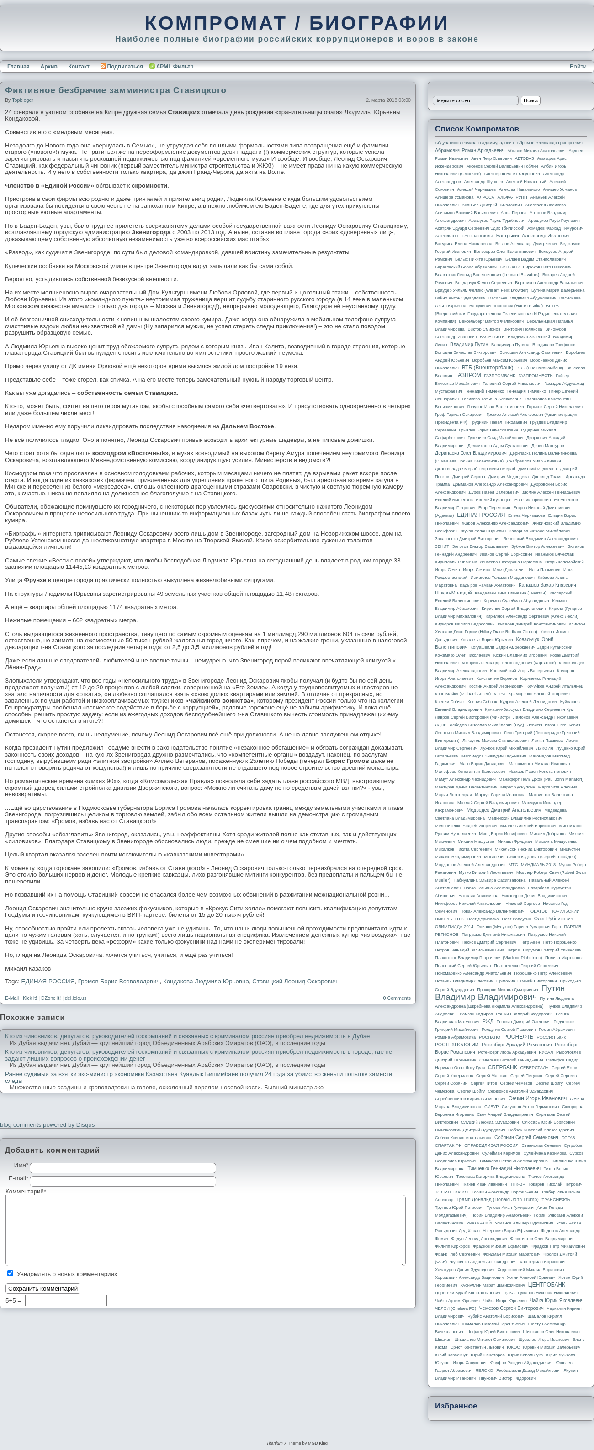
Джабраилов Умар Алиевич (534, 461)
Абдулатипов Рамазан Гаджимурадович (474, 143)
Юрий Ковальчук (451, 1355)
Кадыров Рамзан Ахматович (488, 585)
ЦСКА (508, 1293)
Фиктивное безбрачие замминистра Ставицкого (116, 90)
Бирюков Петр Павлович (547, 267)
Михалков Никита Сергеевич (463, 849)
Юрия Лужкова (560, 1355)
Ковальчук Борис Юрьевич (487, 639)
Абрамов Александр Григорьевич (550, 143)
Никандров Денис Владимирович (534, 895)
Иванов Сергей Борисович (506, 554)
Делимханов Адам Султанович (497, 445)
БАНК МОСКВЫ (477, 236)
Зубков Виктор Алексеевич (538, 546)
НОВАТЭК (537, 911)
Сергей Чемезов (516, 1083)
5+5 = (14, 1300)
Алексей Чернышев (476, 189)
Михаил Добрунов (548, 833)
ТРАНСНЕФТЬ (556, 1200)
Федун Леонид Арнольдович (479, 1238)
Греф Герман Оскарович (459, 414)
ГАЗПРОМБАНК (499, 375)
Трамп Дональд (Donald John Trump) (497, 1199)
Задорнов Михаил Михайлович (539, 531)
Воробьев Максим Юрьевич (499, 360)
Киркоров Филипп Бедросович (465, 624)
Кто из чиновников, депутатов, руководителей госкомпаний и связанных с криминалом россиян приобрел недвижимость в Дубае (187, 1036)
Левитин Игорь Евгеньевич (553, 725)
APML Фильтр (175, 66)
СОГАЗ (568, 1137)
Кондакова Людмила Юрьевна (206, 981)
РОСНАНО (489, 1037)
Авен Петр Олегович (491, 158)
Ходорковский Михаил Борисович (531, 1269)
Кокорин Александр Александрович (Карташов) (509, 663)
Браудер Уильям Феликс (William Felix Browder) (481, 290)
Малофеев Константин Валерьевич (470, 771)
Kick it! (30, 998)
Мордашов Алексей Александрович (470, 864)
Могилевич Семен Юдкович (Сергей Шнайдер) (530, 857)
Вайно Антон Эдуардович (460, 298)
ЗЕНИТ (442, 546)
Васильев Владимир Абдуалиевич (522, 298)
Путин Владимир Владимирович (500, 992)
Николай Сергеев (522, 903)
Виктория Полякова (523, 329)
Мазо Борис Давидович (483, 764)
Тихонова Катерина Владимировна (490, 1176)
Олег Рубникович (553, 918)
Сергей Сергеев (561, 1075)
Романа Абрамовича (455, 1037)
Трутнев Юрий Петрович (459, 1207)
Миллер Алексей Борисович (528, 826)
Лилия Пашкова (547, 740)
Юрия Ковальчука (525, 1355)
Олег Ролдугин (516, 919)
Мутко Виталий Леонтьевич (486, 872)
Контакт (78, 66)
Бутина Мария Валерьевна (558, 290)
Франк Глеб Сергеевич (457, 1254)
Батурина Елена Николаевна (463, 244)
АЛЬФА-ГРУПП (512, 197)
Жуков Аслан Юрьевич (483, 531)
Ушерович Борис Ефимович (510, 1231)
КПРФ (499, 694)
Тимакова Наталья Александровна (513, 1161)
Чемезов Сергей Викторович (511, 1308)
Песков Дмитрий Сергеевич (489, 942)
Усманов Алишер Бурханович (524, 1223)
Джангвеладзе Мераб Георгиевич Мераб (475, 469)
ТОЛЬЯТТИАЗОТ (452, 1192)
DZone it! (51, 998)
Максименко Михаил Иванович (539, 764)
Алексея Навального (519, 189)
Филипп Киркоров (452, 1246)
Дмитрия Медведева (508, 476)
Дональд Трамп (547, 476)
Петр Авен (530, 942)
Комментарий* (17, 1191)
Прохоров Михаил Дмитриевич (507, 990)
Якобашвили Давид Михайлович (528, 1370)
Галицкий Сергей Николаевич (512, 383)
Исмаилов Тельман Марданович (503, 577)
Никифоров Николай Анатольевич (469, 903)
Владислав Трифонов (553, 344)
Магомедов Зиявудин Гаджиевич (493, 756)
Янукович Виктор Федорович (507, 1378)
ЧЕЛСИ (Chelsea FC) (455, 1308)
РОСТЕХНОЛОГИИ (456, 1044)
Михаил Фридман (515, 841)
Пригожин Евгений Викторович (526, 981)
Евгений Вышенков (454, 500)
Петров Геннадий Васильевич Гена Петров (477, 950)
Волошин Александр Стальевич (530, 352)
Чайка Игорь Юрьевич (505, 1300)
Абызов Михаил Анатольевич (537, 150)
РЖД (488, 1021)
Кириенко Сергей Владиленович (514, 608)
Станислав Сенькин (541, 1145)
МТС (513, 864)
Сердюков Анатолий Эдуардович (520, 1091)
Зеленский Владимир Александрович (541, 538)
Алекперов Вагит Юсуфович (512, 174)
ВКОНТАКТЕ (492, 337)
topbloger (22, 100)
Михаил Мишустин (476, 841)
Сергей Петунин (526, 1075)
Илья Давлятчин (509, 569)
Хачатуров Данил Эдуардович (464, 1269)
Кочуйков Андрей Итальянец (554, 686)
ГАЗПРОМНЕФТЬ (535, 375)
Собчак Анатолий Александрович (541, 1130)
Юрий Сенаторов (487, 1355)
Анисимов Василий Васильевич (466, 212)
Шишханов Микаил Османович (485, 1339)
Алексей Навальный (526, 181)
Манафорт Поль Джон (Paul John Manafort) (541, 779)
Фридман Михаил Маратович (512, 1254)
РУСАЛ (546, 1052)
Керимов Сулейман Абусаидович (516, 601)
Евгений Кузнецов (494, 500)
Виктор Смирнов (484, 329)
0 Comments (397, 998)
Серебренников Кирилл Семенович (470, 1099)
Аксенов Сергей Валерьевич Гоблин (502, 166)
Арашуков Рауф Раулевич (554, 220)
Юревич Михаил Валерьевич (552, 1347)
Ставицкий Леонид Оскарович (294, 981)
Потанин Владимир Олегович (464, 981)
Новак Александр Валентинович (493, 911)
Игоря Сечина (476, 569)
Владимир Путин (469, 344)
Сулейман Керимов (501, 1153)
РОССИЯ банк (550, 1037)
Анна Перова (514, 212)
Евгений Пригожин (532, 500)
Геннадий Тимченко (484, 391)
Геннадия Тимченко (526, 391)
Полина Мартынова (564, 958)
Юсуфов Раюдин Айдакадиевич (520, 1363)
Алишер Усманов (560, 189)
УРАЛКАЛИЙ (479, 1223)
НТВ (459, 919)
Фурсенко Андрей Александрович (483, 1262)
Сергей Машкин (491, 1075)
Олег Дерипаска (483, 919)
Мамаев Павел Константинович (540, 771)
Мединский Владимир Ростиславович (525, 818)
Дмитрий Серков (468, 476)
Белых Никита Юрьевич (478, 259)
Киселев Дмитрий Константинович (532, 624)
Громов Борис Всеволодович (119, 981)
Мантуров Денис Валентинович (466, 787)
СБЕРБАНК (502, 1067)
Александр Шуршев (483, 181)
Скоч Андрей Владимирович (505, 1114)
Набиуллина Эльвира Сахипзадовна (489, 880)
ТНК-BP (517, 1184)
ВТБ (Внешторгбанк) (488, 367)
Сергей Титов (484, 1083)
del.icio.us (75, 998)
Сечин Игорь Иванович (537, 1098)
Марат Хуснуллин (517, 787)
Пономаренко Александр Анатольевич (473, 973)
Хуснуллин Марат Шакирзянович (493, 1285)
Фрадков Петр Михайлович (558, 1246)
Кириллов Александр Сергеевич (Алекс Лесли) (531, 616)
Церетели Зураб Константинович (467, 1293)
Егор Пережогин (494, 507)
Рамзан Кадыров (476, 1014)
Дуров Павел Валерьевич (494, 492)
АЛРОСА (485, 197)
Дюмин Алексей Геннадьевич (551, 492)
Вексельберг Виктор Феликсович (491, 321)
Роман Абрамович (557, 1029)
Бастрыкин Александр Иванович (533, 235)
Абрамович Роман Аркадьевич (469, 150)
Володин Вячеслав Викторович (466, 352)
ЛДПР (440, 725)
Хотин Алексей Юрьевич (531, 1277)
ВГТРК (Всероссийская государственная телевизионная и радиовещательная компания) (506, 314)
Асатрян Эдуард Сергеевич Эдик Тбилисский (479, 228)
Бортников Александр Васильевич (549, 282)
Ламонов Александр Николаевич (545, 717)
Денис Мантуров (547, 445)
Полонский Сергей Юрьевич (463, 965)
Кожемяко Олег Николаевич (462, 655)
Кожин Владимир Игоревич (520, 655)
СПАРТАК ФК (448, 1145)
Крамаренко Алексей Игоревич (539, 694)
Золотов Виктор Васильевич (480, 546)
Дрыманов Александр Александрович (490, 484)
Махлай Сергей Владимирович (488, 802)
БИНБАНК (510, 267)
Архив (49, 66)
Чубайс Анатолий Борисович (495, 1316)
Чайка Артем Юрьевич (457, 1300)
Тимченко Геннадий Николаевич (504, 1168)
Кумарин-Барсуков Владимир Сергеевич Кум (529, 709)
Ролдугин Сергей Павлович (509, 1029)
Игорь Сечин (447, 569)
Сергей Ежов (564, 1068)
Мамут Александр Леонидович (465, 779)
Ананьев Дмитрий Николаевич (492, 205)
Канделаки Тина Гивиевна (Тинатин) (510, 593)
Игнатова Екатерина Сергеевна (511, 562)
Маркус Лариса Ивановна (500, 795)
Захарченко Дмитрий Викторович (468, 538)
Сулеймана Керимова (544, 1153)
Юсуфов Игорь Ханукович (460, 1363)
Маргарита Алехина (558, 787)
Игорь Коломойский (564, 562)
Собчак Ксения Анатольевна (463, 1137)
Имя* (21, 1165)
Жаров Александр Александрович (496, 523)
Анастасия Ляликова (545, 205)
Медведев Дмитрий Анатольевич (504, 810)
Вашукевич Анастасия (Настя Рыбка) (506, 306)
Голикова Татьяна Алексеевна (492, 399)
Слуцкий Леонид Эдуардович (490, 1122)
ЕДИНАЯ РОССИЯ (48, 981)
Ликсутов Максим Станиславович (495, 740)
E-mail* (18, 1178)
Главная (18, 66)
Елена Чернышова (526, 515)
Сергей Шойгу (549, 1083)
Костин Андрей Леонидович (496, 686)
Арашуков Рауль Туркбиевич (497, 220)
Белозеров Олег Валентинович (505, 251)
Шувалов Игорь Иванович (544, 1339)
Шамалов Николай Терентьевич (493, 1324)
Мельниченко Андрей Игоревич (466, 826)
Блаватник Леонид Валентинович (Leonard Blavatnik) (487, 275)
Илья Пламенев (544, 569)
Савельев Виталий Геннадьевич (511, 1060)
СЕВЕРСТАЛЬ (534, 1068)
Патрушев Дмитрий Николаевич (493, 934)
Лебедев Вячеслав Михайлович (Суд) (487, 725)
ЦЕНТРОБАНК (546, 1285)
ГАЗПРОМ (468, 375)
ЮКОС (513, 1347)
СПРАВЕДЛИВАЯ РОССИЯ (491, 1145)
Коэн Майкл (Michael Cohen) (463, 694)
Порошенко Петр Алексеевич (543, 973)
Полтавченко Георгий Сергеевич (526, 965)
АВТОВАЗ (524, 158)
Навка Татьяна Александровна (494, 888)
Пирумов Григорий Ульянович (552, 950)
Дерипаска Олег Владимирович (471, 453)
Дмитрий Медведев (537, 469)
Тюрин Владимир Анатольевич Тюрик (508, 1215)
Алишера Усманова (454, 197)
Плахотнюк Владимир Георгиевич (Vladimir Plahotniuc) (488, 958)
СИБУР (491, 1106)
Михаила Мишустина (556, 841)
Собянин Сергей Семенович (526, 1137)
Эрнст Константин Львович (477, 1347)
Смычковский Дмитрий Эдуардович (470, 1130)
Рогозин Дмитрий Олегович (524, 1021)
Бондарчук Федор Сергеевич (483, 282)
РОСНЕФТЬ (519, 1037)
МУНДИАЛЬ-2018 (538, 864)
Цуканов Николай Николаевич (547, 1293)
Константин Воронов (496, 678)
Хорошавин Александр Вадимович (469, 1277)
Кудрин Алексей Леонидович (528, 701)
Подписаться (122, 66)
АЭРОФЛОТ (447, 236)
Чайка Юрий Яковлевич (556, 1300)
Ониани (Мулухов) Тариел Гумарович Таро (519, 927)
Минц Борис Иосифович (503, 833)
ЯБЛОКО (484, 1370)
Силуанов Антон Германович (530, 1106)
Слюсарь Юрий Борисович (548, 1122)
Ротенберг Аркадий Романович (517, 1044)
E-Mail (12, 998)
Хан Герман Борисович (542, 1262)
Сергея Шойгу (471, 1091)
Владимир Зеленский (529, 337)
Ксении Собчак (450, 701)
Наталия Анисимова (478, 895)
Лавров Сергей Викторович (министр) (472, 717)
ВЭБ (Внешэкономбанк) (539, 368)
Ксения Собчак (482, 701)
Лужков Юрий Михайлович (506, 748)
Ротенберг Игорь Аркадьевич (507, 1052)
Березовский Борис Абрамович (466, 267)
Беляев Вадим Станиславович (535, 259)
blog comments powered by (47, 1124)
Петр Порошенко (560, 942)
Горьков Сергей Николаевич (555, 407)
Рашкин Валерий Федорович (524, 1014)
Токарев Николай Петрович (555, 1184)
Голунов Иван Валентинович (495, 407)
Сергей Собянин (451, 1083)
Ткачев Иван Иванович (484, 1184)
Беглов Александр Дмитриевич (526, 244)
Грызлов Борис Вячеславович (488, 430)
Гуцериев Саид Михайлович (496, 438)
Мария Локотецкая (453, 795)
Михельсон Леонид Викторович (526, 849)
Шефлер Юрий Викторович (493, 1331)
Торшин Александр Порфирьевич (505, 1192)
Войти (578, 66)
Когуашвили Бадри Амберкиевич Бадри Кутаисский (522, 647)
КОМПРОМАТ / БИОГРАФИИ (296, 23)
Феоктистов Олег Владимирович (542, 1238)
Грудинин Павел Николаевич (498, 422)
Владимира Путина (510, 344)
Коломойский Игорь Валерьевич (522, 670)
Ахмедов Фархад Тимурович (555, 228)
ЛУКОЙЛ (544, 748)
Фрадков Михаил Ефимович (501, 1246)
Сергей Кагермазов (454, 1075)
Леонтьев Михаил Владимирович (468, 732)
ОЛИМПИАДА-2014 (454, 927)
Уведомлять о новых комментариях (67, 1274)
